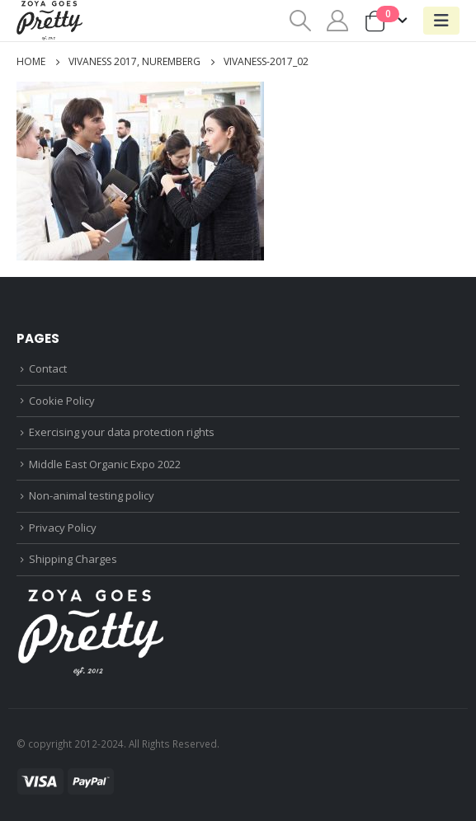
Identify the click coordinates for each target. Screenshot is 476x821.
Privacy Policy (63, 527)
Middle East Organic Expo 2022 (105, 464)
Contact (48, 368)
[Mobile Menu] (441, 21)
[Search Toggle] (300, 20)
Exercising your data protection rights (121, 432)
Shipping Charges (73, 558)
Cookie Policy (62, 400)
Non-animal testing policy (91, 495)
